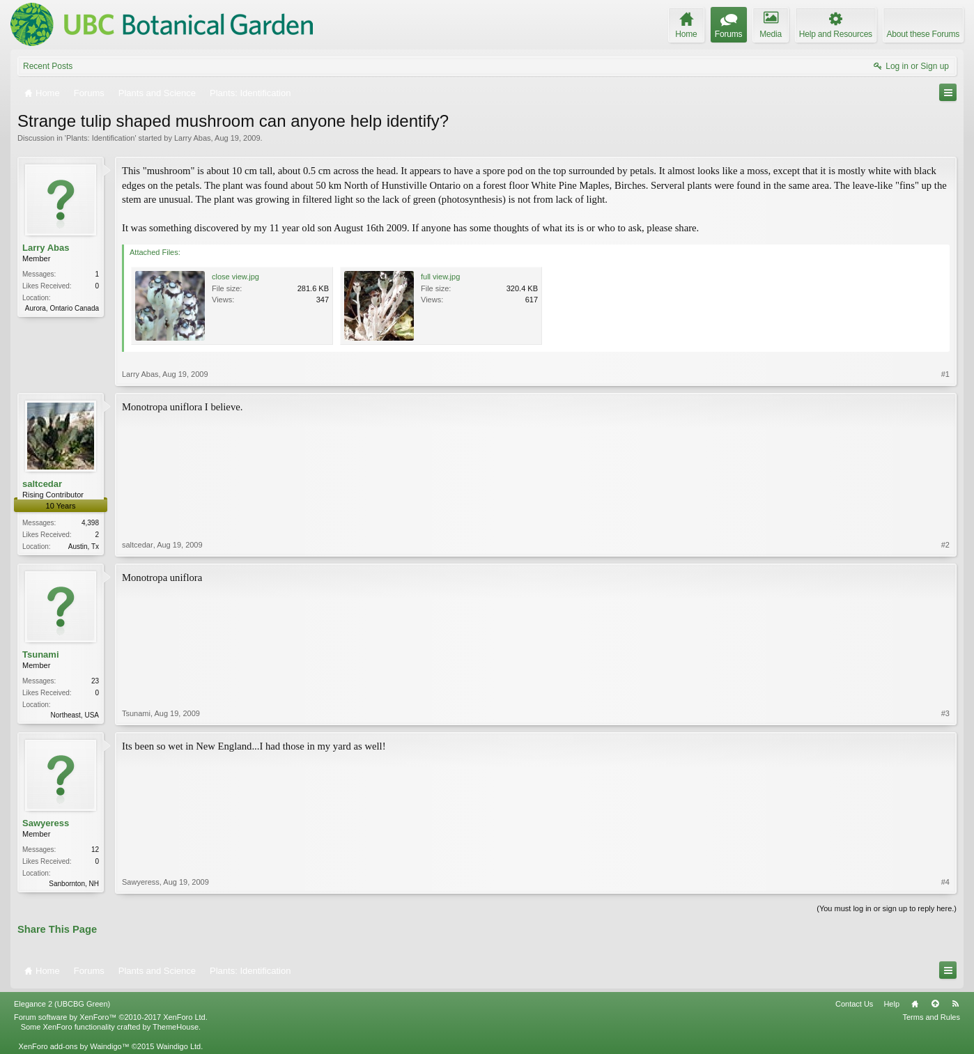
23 (95, 681)
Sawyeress (45, 823)
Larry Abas (192, 138)
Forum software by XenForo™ (111, 1017)
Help (891, 1004)
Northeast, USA (75, 715)
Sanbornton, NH (74, 884)
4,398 (90, 523)
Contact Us (854, 1004)
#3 (945, 713)
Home (915, 1004)
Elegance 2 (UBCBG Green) (62, 1004)
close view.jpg (235, 276)
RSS (955, 1004)
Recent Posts (47, 66)
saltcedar (42, 484)
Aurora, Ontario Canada (62, 308)
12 (95, 849)
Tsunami (40, 654)
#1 (945, 374)
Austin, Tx (83, 546)
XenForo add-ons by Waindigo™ (73, 1046)
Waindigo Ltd (178, 1046)
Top (935, 1004)
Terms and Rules (931, 1017)
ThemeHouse (176, 1027)
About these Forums (923, 34)
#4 (945, 882)
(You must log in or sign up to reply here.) (887, 908)
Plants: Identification (100, 138)
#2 (945, 545)
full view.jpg (440, 276)
